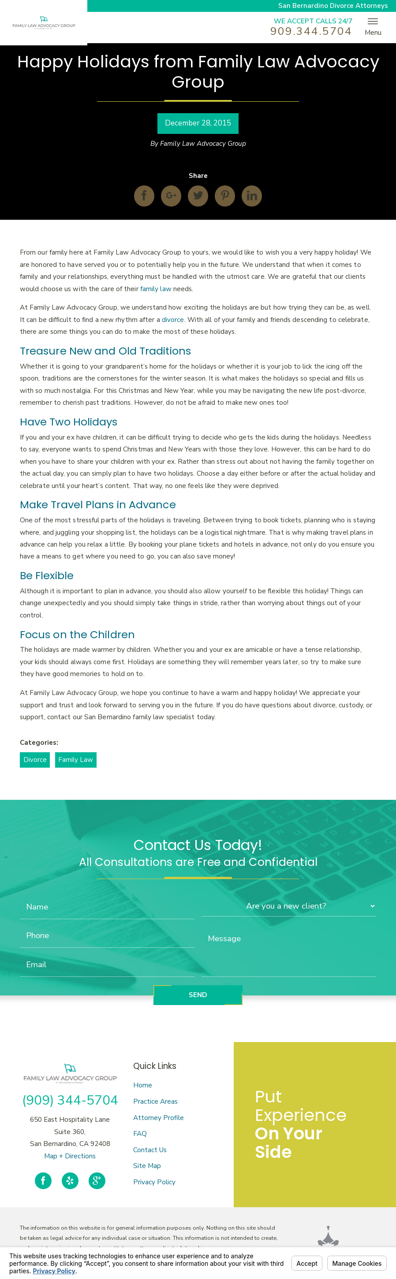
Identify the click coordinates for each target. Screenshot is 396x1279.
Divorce (35, 759)
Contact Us (150, 1150)
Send (198, 995)
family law (156, 289)
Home (142, 1085)
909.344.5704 (311, 31)
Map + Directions (70, 1156)
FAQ (140, 1133)
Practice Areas (155, 1101)
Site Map (147, 1165)
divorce (173, 319)
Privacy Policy (154, 1182)
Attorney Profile (158, 1117)
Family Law (75, 759)
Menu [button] (373, 26)
